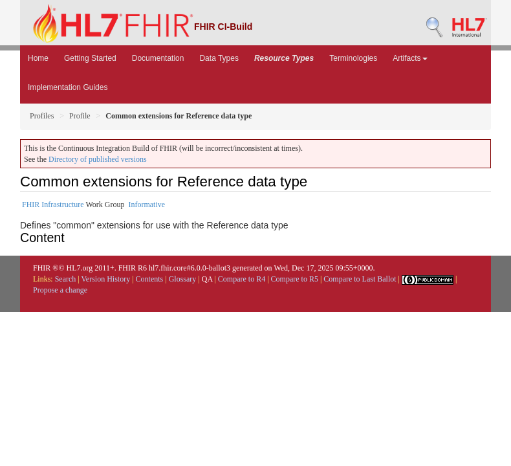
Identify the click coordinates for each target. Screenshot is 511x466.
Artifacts (410, 58)
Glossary (183, 278)
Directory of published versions (98, 159)
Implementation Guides (67, 87)
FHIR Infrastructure (53, 204)
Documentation (158, 58)
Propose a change (60, 289)
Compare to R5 (294, 278)
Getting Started (90, 58)
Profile (80, 115)
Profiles (42, 115)
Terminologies (353, 58)
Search (65, 278)
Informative (146, 204)
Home (38, 58)
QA (207, 278)
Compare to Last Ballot (359, 278)
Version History (106, 278)
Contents (150, 278)
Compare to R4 (241, 278)
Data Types (218, 58)
